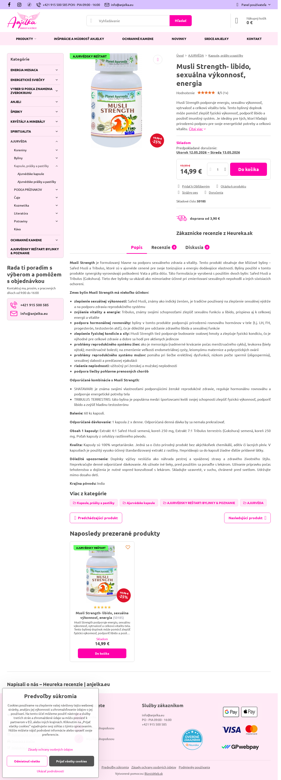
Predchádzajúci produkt (96, 518)
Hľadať (180, 20)
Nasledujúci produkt (247, 518)
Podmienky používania (194, 767)
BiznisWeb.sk (154, 773)
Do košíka (248, 169)
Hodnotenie (185, 92)
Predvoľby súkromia (115, 767)
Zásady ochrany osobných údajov (153, 767)
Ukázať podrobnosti (50, 771)
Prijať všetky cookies (71, 761)
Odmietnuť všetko (27, 761)
